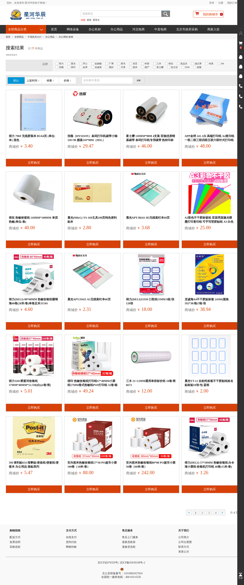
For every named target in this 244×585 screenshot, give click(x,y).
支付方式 (71, 530)
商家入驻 (213, 29)
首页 (54, 29)
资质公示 (183, 551)
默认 (16, 80)
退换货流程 (128, 546)
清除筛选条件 (11, 55)
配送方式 (15, 537)
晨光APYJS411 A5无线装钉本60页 (89, 299)
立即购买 (34, 162)
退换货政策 (128, 542)
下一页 (222, 512)
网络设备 (73, 29)
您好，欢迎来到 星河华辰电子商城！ (27, 2)
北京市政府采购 (187, 29)
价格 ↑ (67, 80)
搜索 (165, 14)
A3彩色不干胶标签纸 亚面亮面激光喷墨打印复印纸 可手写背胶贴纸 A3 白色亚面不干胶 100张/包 (209, 221)
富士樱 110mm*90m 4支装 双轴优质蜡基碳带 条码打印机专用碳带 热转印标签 (150, 140)
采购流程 (15, 546)
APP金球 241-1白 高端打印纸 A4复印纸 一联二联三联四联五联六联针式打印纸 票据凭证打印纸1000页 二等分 (209, 140)
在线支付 (71, 537)
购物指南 (15, 530)
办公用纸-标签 (66, 37)
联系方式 (183, 546)
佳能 (83, 20)
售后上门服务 (130, 537)
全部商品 (19, 37)
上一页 (189, 512)
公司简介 (183, 537)
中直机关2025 (34, 37)
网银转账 (71, 546)
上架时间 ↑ (33, 80)
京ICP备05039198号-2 (133, 562)
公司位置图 (185, 542)
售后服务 (127, 530)
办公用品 (116, 29)
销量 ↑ (50, 80)
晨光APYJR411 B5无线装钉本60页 (148, 217)
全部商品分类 (17, 29)
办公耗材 (95, 29)
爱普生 (96, 20)
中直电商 (160, 29)
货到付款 (71, 542)
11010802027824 (133, 573)
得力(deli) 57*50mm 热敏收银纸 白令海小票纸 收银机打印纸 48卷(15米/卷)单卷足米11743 (209, 466)
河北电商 (138, 29)
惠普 (89, 20)
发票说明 (15, 542)
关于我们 (183, 530)
